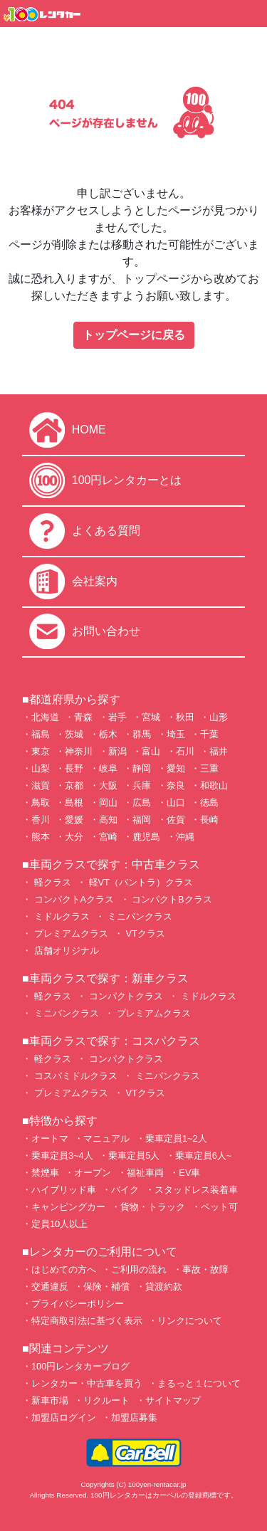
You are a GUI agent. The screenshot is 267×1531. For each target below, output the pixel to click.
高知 (108, 819)
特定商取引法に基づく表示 (86, 1320)
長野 (74, 768)
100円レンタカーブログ (80, 1366)
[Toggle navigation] (248, 13)
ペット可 (219, 1206)
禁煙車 (45, 1172)
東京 (40, 751)
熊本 (40, 836)
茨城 (74, 734)
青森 (83, 717)
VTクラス (144, 933)
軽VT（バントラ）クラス (139, 882)
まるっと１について (199, 1383)
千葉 (209, 734)
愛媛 (74, 819)
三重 (209, 768)
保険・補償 (106, 1286)
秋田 (185, 717)
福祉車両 (145, 1172)
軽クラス (51, 882)
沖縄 (185, 836)
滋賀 (40, 785)
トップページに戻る (134, 335)
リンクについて (189, 1320)
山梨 (40, 768)
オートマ (49, 1138)
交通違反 (49, 1286)
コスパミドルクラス (74, 1075)
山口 (176, 802)
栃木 (108, 734)
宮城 (151, 717)
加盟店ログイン (63, 1417)
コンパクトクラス (124, 996)
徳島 (209, 802)
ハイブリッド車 (63, 1189)
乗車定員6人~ (203, 1155)
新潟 (117, 751)
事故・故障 (205, 1269)
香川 (40, 819)
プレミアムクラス (69, 933)
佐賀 (176, 819)
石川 (185, 751)
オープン (92, 1172)
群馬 (141, 734)
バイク (125, 1189)
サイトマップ (173, 1400)
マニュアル (106, 1138)
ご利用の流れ (139, 1269)
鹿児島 (146, 836)
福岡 (141, 819)
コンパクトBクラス (171, 899)
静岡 (141, 768)
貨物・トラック (152, 1206)
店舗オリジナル (65, 950)
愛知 (176, 768)
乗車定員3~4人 (62, 1155)
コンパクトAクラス (72, 899)
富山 (151, 751)
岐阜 (108, 768)
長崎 (209, 819)
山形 (218, 717)
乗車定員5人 (133, 1155)
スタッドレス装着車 (196, 1189)
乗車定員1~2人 (176, 1138)
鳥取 (40, 802)
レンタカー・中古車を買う (86, 1383)
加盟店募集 (134, 1417)
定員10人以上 (59, 1224)
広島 (141, 802)
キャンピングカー (68, 1206)
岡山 (108, 802)
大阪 (108, 785)
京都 (74, 785)
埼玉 (176, 734)
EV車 (189, 1172)
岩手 (117, 717)
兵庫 (141, 785)
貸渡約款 (163, 1286)
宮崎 (108, 836)
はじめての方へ (63, 1269)
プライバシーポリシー (77, 1303)
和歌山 (214, 785)
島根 (74, 802)
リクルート (106, 1400)
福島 (40, 734)
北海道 (45, 717)
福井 (218, 751)
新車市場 (49, 1400)
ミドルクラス (60, 916)
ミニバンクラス (138, 916)
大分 (74, 836)
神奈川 (79, 751)
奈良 (176, 785)
